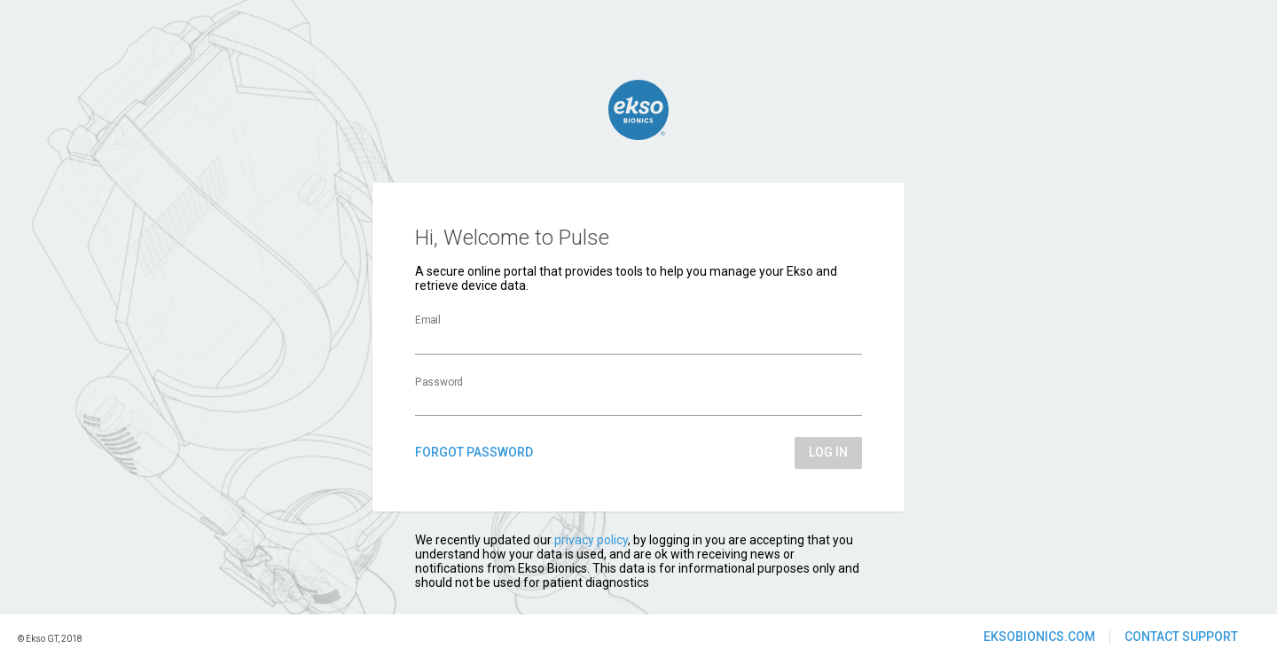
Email (428, 321)
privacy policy (591, 540)
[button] (1039, 637)
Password (439, 382)
